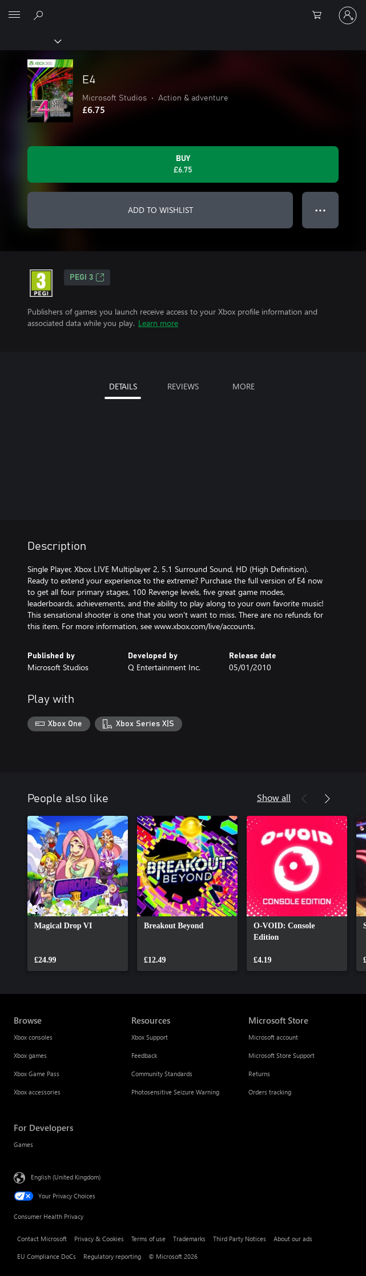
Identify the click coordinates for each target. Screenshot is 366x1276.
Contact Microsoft (42, 1238)
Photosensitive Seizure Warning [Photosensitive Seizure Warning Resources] (175, 1092)
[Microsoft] (183, 8)
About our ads (293, 1238)
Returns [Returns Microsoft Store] (259, 1073)
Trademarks (189, 1238)
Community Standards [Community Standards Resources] (161, 1073)
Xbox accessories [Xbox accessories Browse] (37, 1092)
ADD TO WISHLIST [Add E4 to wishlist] (160, 209)
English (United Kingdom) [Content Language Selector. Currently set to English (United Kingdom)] (65, 1176)
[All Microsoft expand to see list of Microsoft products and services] (14, 15)
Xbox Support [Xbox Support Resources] (149, 1037)
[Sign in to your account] (347, 15)
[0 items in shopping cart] (320, 15)
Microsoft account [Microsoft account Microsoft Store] (273, 1037)
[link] (77, 893)
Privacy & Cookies (99, 1238)
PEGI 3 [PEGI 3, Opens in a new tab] (87, 277)
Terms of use (148, 1238)
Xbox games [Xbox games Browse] (30, 1055)
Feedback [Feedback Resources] (144, 1055)
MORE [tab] (243, 386)
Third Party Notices (239, 1238)
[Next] (327, 799)
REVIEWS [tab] (183, 386)
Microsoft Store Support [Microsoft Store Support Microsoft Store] (281, 1055)
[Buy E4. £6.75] (183, 164)
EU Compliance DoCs (46, 1256)
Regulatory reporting (112, 1256)
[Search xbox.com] (40, 15)
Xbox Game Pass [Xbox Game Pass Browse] (36, 1073)
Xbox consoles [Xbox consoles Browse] (33, 1037)
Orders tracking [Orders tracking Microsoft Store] (269, 1092)
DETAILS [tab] (123, 386)
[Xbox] (30, 40)
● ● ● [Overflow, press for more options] (320, 210)
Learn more (158, 322)
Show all (274, 797)
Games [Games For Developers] (23, 1144)
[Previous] (304, 799)
